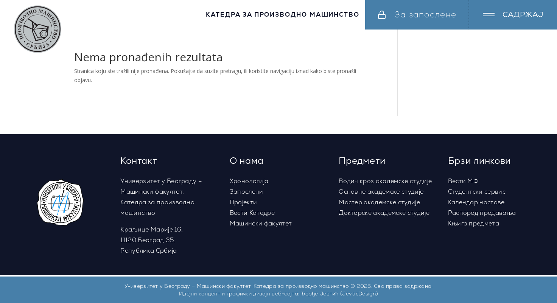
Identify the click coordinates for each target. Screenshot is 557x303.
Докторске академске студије (384, 213)
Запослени (246, 192)
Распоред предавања (482, 213)
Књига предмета (473, 223)
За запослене (426, 14)
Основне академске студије (381, 192)
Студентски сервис (477, 192)
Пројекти (243, 202)
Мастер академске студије (379, 202)
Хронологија (249, 181)
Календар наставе (476, 202)
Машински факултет (261, 223)
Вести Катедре (252, 213)
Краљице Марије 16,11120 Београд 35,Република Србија (151, 240)
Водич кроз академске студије (385, 181)
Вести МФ (463, 181)
